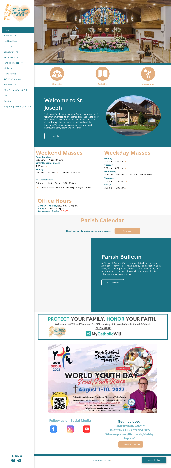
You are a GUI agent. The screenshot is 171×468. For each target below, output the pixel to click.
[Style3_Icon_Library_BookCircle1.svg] (103, 80)
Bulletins (102, 84)
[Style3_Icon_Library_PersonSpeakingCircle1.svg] (148, 80)
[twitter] (19, 461)
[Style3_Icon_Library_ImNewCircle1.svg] (57, 80)
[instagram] (70, 429)
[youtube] (86, 429)
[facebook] (13, 461)
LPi (111, 460)
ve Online (149, 84)
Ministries (57, 84)
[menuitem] (19, 30)
